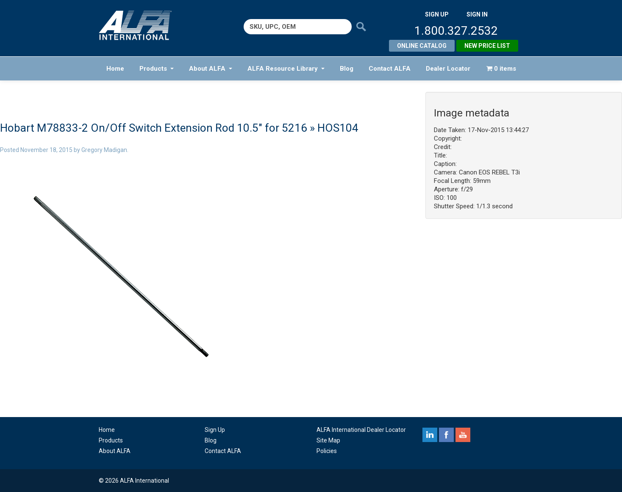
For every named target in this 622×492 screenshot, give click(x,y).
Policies (327, 451)
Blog (346, 68)
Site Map (328, 440)
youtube (462, 435)
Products (156, 68)
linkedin (429, 435)
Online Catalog (422, 45)
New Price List (487, 45)
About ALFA (210, 68)
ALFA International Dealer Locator (361, 429)
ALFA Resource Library (286, 68)
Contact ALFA (390, 68)
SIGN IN (477, 14)
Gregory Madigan (104, 149)
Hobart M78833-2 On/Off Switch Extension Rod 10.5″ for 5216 (153, 128)
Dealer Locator (448, 68)
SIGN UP (437, 14)
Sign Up (215, 429)
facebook (446, 435)
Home (115, 68)
